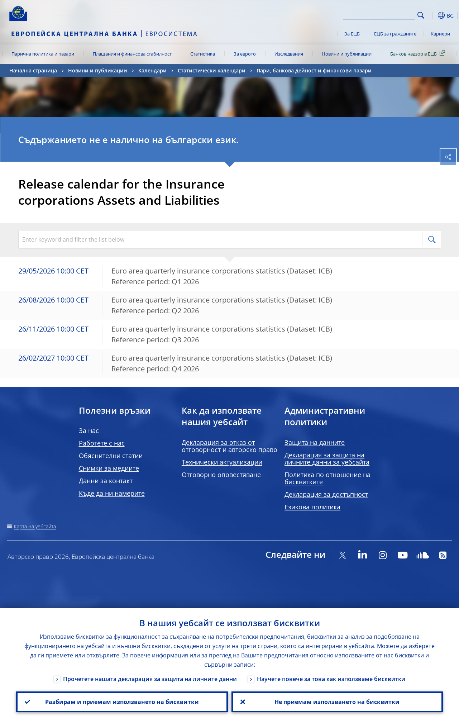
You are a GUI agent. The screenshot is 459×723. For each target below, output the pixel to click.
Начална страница (33, 70)
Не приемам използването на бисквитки (337, 702)
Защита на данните (315, 442)
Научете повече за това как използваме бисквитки (331, 679)
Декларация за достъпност (326, 494)
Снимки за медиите (109, 468)
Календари (152, 70)
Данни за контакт (106, 480)
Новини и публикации (347, 54)
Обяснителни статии (111, 455)
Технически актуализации (222, 462)
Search (421, 15)
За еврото (245, 54)
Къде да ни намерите (112, 493)
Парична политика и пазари (42, 54)
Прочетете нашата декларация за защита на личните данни (150, 679)
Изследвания (288, 54)
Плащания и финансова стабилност (132, 54)
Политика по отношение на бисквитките (327, 478)
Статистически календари (211, 70)
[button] (432, 15)
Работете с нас (102, 443)
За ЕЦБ (352, 33)
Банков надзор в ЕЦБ (419, 53)
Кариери (440, 33)
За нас (89, 430)
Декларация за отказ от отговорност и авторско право (229, 446)
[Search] (379, 14)
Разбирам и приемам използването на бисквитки (122, 702)
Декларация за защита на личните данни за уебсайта (327, 458)
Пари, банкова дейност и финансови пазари (314, 70)
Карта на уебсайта (35, 526)
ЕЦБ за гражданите (395, 33)
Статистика (202, 54)
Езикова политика (312, 507)
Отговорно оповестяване (221, 474)
